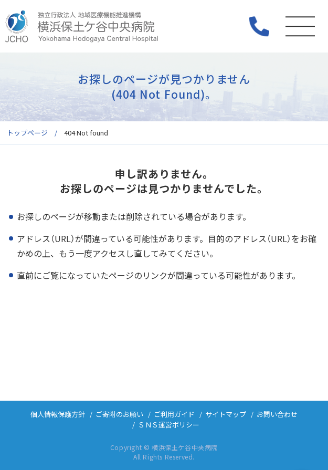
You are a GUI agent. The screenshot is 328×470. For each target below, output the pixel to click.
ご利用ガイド (174, 414)
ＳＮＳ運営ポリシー (168, 425)
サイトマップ (225, 414)
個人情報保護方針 (57, 414)
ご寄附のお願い (119, 414)
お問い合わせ (277, 414)
